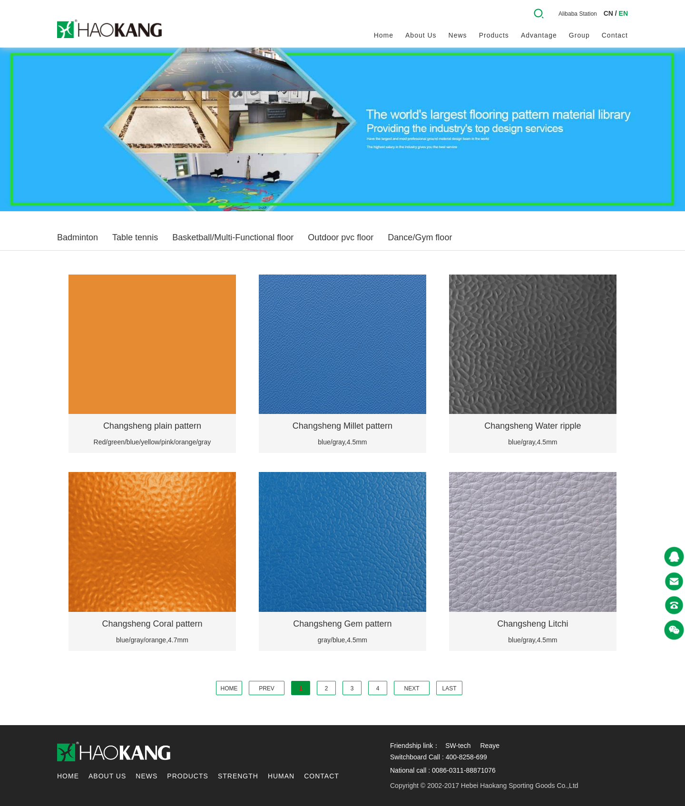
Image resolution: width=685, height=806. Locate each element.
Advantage (539, 35)
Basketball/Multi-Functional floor (233, 237)
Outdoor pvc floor (340, 237)
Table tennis (135, 237)
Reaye (489, 745)
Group (579, 35)
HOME (229, 688)
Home (383, 35)
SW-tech (457, 745)
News (458, 35)
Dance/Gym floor (420, 237)
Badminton (77, 237)
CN (608, 13)
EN (623, 13)
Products (494, 35)
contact (615, 35)
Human (281, 776)
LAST (449, 688)
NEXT (411, 688)
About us (421, 35)
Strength (238, 776)
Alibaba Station (577, 13)
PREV (266, 688)
